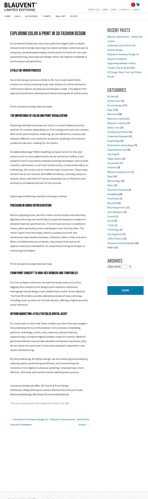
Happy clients (114, 158)
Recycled (112, 203)
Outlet (74, 16)
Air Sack (111, 96)
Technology (113, 229)
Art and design (114, 105)
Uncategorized (43, 403)
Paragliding (112, 194)
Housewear (113, 163)
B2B (105, 9)
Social (110, 220)
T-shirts (46, 16)
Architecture (113, 100)
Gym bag (111, 154)
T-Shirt (110, 225)
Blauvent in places (116, 123)
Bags (18, 16)
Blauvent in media (116, 118)
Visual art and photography (121, 243)
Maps (110, 176)
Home (8, 16)
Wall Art (60, 16)
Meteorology (113, 180)
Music (110, 185)
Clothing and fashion (117, 131)
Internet (111, 167)
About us (94, 9)
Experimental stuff (116, 149)
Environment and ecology (120, 145)
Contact (124, 9)
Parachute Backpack (117, 189)
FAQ (114, 9)
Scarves (111, 216)
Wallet (110, 247)
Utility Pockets (114, 238)
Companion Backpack (118, 136)
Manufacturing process (119, 172)
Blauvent (112, 114)
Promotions (113, 198)
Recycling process (116, 207)
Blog (137, 9)
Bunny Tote (113, 127)
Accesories (31, 16)
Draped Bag (113, 140)
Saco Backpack (114, 212)
